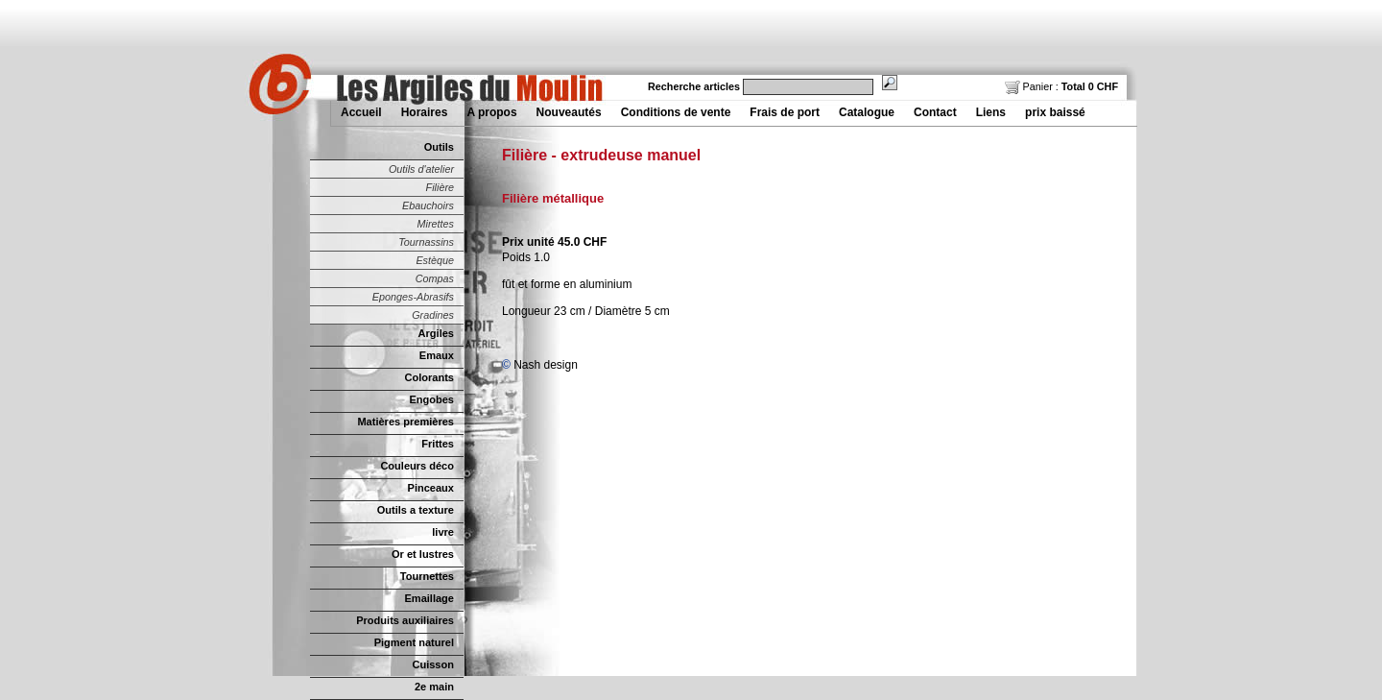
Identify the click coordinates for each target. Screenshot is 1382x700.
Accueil (361, 112)
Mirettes (435, 223)
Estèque (435, 260)
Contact (935, 112)
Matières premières (405, 421)
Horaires (424, 112)
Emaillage (429, 598)
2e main (434, 686)
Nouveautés (569, 112)
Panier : (1061, 86)
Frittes (437, 443)
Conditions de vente (676, 112)
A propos (491, 112)
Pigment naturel (414, 642)
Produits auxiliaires (405, 620)
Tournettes (427, 576)
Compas (435, 278)
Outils (439, 147)
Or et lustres (423, 554)
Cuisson (433, 664)
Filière (440, 187)
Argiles (436, 333)
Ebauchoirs (428, 205)
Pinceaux (431, 488)
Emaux (436, 355)
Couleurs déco (417, 465)
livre (443, 532)
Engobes (431, 399)
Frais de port (785, 112)
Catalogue (866, 112)
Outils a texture (415, 510)
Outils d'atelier (421, 169)
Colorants (429, 377)
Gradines (433, 315)
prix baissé (1055, 112)
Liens (991, 112)
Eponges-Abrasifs (413, 296)
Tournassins (426, 242)
